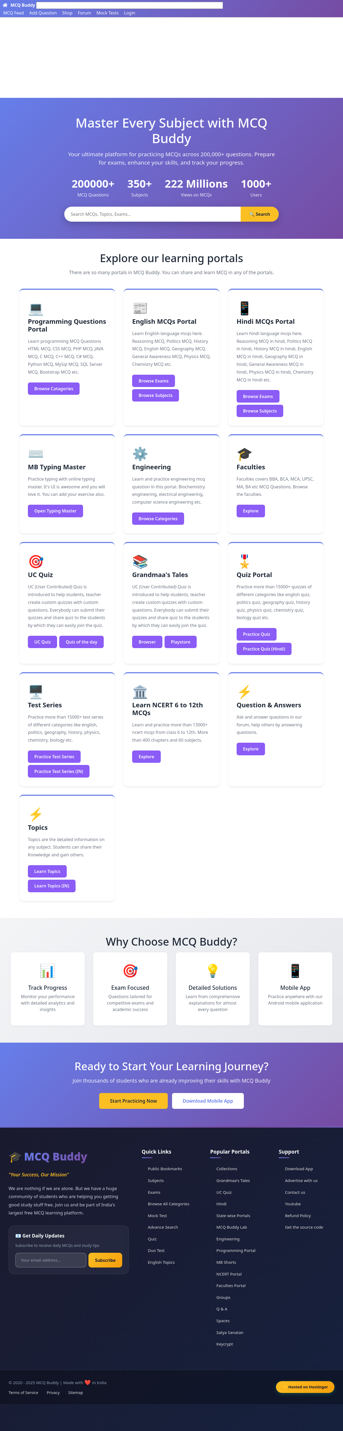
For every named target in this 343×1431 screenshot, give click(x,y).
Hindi (222, 1203)
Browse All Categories (168, 1203)
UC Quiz (42, 642)
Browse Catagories (53, 389)
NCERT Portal (229, 1274)
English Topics (161, 1262)
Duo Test (156, 1250)
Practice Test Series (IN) (58, 771)
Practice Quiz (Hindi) (264, 649)
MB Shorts (226, 1262)
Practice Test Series (54, 757)
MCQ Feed (13, 13)
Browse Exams (154, 381)
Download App (299, 1168)
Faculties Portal (231, 1285)
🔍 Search (259, 214)
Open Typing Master (55, 511)
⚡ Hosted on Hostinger (305, 1386)
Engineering (228, 1239)
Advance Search (163, 1227)
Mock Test (157, 1215)
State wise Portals (233, 1215)
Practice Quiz (256, 634)
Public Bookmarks (165, 1168)
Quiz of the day (81, 642)
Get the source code (304, 1227)
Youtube (293, 1203)
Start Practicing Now (133, 1101)
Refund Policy (298, 1215)
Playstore (181, 642)
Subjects (156, 1180)
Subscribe (105, 1260)
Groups (223, 1297)
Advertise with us (301, 1180)
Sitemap (75, 1392)
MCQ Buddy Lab (232, 1227)
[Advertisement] (171, 57)
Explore (251, 511)
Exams (154, 1192)
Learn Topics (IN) (51, 886)
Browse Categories (158, 519)
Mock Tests (107, 13)
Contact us (295, 1192)
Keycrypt (225, 1344)
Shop (67, 13)
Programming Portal (236, 1250)
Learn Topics (47, 871)
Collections (227, 1168)
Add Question (43, 13)
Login (129, 13)
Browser (147, 642)
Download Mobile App (208, 1101)
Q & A (222, 1308)
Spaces (223, 1320)
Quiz (152, 1239)
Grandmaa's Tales (233, 1180)
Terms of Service (23, 1392)
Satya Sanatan (230, 1332)
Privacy (53, 1392)
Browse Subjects (156, 395)
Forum (84, 13)
